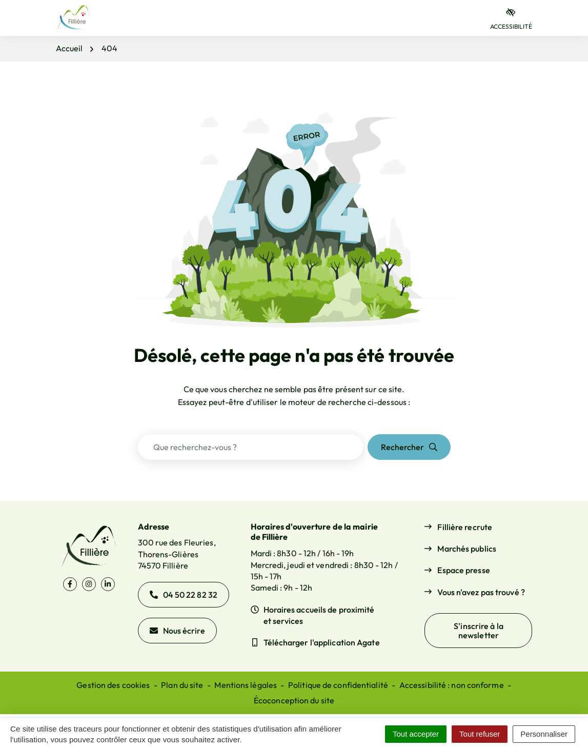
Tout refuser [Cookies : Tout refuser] (479, 733)
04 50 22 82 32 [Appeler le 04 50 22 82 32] (183, 595)
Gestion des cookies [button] (113, 685)
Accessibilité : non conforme (451, 685)
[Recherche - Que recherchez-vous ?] (250, 447)
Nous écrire (177, 630)
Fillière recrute (464, 527)
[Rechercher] (409, 447)
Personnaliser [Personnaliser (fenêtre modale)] (543, 733)
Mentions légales (245, 685)
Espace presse (463, 570)
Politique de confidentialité (338, 685)
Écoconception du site (294, 700)
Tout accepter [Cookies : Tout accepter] (416, 733)
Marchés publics (466, 548)
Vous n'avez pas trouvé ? (480, 592)
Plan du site (182, 685)
